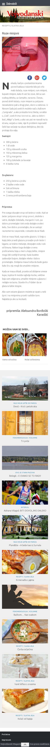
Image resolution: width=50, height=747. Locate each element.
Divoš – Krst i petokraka (25, 406)
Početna (6, 734)
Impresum (6, 740)
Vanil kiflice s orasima (25, 684)
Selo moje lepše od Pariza (25, 403)
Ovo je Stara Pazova (25, 472)
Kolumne (33, 438)
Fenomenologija (20, 438)
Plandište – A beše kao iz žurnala (25, 545)
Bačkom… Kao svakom (25, 614)
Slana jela (29, 577)
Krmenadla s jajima (25, 580)
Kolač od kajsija (25, 718)
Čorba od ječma (25, 649)
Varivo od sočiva (9, 359)
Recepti (6, 26)
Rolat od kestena (32, 359)
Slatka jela (17, 26)
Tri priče (25, 441)
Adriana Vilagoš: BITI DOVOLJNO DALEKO (25, 510)
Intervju (25, 507)
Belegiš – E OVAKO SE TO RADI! (25, 476)
